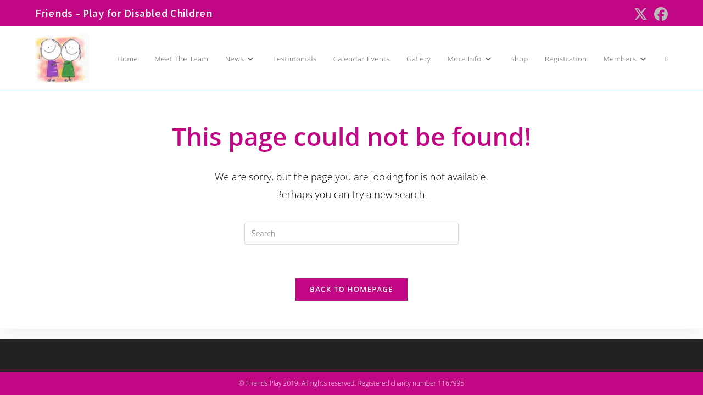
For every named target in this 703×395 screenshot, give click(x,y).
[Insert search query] (351, 234)
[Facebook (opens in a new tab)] (659, 14)
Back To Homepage (351, 289)
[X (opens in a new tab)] (641, 14)
